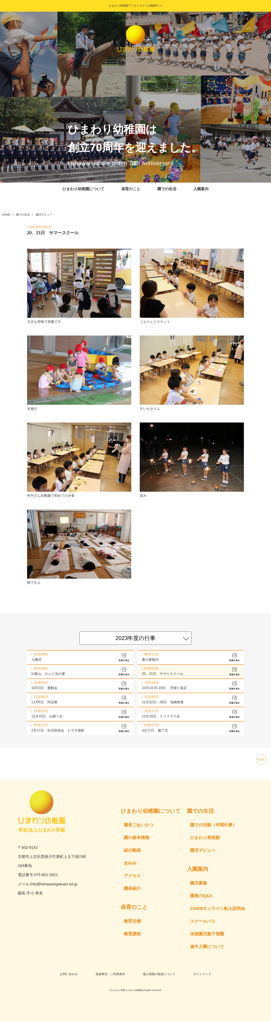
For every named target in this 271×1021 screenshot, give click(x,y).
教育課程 (132, 934)
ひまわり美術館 (205, 837)
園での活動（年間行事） (213, 825)
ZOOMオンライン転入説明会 (217, 908)
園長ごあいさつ (138, 825)
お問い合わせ (69, 974)
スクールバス (203, 921)
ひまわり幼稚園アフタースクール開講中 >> (135, 5)
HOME (6, 214)
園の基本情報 (136, 837)
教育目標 (132, 921)
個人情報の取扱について (159, 974)
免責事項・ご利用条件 (110, 974)
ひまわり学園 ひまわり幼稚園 (126, 990)
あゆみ (130, 863)
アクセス (132, 875)
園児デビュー (44, 214)
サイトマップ (202, 974)
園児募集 (198, 883)
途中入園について (207, 946)
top (261, 759)
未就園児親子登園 (207, 934)
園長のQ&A (201, 895)
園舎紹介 (132, 888)
